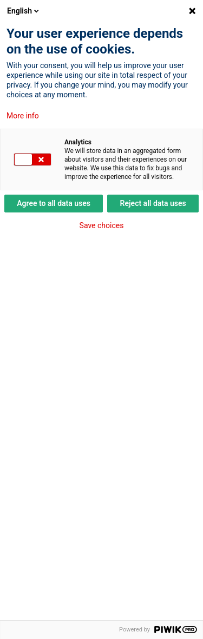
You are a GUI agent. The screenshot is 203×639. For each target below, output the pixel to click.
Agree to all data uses (53, 203)
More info (22, 115)
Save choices (102, 225)
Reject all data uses (153, 203)
